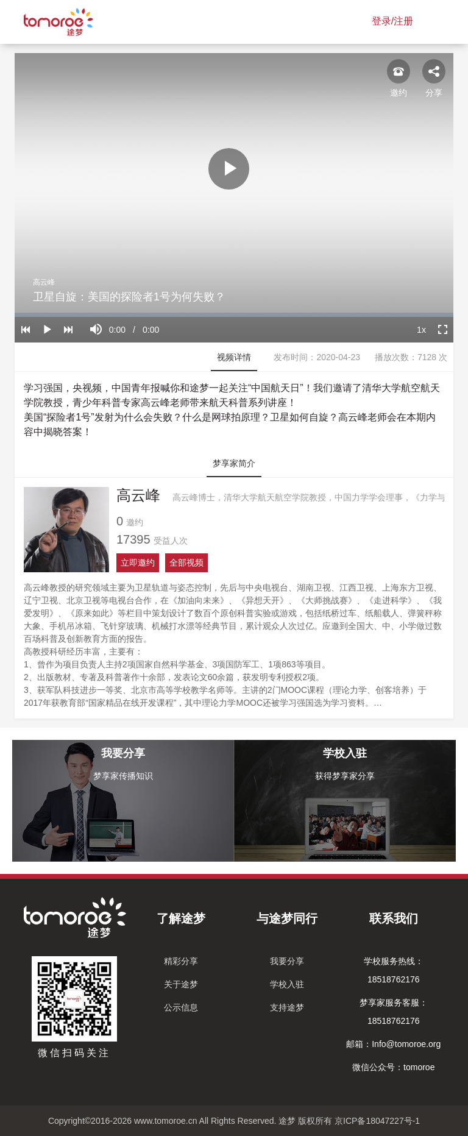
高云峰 (44, 282)
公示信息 (181, 1007)
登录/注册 (392, 21)
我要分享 (287, 961)
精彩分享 (181, 961)
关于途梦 (181, 984)
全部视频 (186, 562)
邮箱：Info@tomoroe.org (393, 1044)
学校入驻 (287, 984)
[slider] (234, 315)
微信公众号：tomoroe (393, 1067)
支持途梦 (287, 1007)
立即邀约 (138, 562)
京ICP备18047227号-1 (377, 1121)
